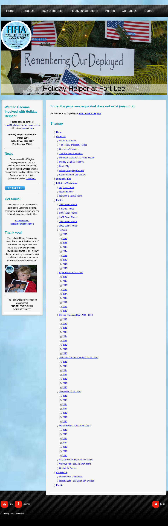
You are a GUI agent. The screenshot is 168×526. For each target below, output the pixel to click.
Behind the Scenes (68, 468)
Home (59, 132)
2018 (64, 234)
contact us (31, 178)
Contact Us (61, 472)
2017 (64, 238)
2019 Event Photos (68, 226)
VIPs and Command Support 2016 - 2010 (78, 357)
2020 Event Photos (68, 221)
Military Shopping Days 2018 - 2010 (76, 315)
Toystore (63, 230)
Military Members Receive (71, 162)
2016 (64, 243)
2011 (64, 264)
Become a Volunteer (68, 149)
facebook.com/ (22, 220)
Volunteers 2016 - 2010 (70, 391)
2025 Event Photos (68, 204)
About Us (60, 136)
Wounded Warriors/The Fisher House (76, 157)
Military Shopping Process (71, 170)
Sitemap (27, 504)
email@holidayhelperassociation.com (22, 125)
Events (59, 485)
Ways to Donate (66, 187)
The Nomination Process (70, 153)
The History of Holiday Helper (73, 145)
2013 (64, 255)
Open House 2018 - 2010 (71, 272)
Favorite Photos (66, 209)
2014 (64, 251)
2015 (64, 247)
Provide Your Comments (70, 476)
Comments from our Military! (72, 175)
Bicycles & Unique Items (70, 196)
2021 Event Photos (68, 217)
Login (162, 504)
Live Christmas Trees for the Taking (75, 459)
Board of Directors (67, 140)
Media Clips (64, 166)
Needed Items (66, 192)
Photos (59, 200)
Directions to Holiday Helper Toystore (76, 481)
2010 (64, 268)
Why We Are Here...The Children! (75, 464)
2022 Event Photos (68, 213)
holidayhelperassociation (22, 224)
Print (11, 504)
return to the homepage (90, 113)
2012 (64, 260)
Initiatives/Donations (66, 183)
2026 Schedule (63, 179)
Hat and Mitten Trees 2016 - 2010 (75, 425)
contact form (28, 128)
